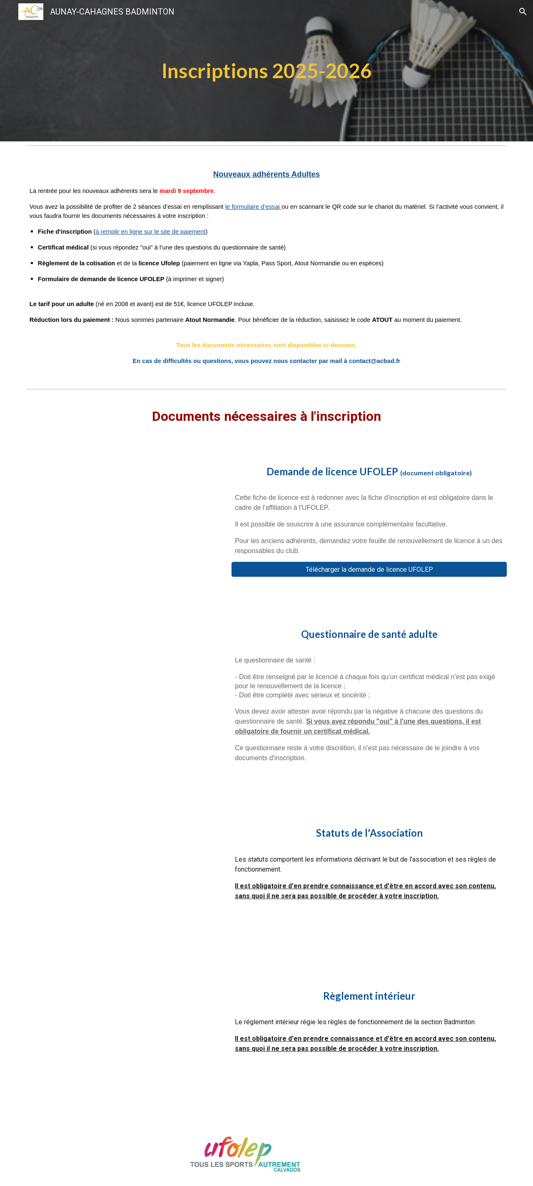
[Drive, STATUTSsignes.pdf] (122, 882)
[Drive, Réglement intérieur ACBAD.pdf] (122, 1045)
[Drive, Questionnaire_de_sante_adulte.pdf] (122, 701)
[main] (266, 71)
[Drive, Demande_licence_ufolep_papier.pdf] (122, 521)
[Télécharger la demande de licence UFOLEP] (369, 569)
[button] (523, 12)
